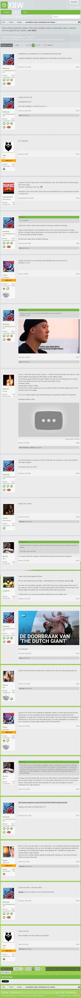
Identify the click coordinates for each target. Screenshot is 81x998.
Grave (20, 447)
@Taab (20, 892)
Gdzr (54, 39)
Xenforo (18, 992)
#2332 (77, 598)
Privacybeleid (76, 995)
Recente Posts (22, 16)
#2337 (77, 815)
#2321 (77, 67)
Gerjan (21, 658)
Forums (16, 12)
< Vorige (16, 45)
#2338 (77, 861)
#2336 (77, 789)
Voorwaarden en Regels (64, 995)
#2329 (77, 473)
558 (14, 394)
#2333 (77, 653)
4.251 (13, 690)
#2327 (77, 357)
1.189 (13, 596)
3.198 (13, 202)
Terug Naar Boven (71, 992)
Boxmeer (6, 389)
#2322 (77, 110)
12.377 (13, 75)
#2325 (77, 243)
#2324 (77, 198)
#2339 (77, 900)
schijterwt (6, 591)
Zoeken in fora (9, 16)
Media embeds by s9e (39, 995)
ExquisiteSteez (8, 197)
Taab (20, 115)
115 (27, 45)
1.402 (13, 562)
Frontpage (6, 12)
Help (57, 992)
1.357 (13, 164)
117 (33, 45)
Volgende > (50, 45)
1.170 (13, 523)
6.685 (13, 869)
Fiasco (5, 275)
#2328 (77, 443)
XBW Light (5, 992)
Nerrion (5, 556)
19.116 (13, 284)
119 (39, 45)
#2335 (77, 726)
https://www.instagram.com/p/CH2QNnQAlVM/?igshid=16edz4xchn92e (42, 802)
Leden (25, 12)
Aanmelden (74, 2)
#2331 (77, 560)
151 (45, 45)
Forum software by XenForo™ (16, 995)
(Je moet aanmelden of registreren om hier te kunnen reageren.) (63, 969)
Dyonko (5, 685)
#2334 (77, 683)
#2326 (77, 274)
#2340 (77, 944)
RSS (78, 992)
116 (30, 45)
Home (62, 992)
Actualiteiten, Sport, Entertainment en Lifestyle (27, 39)
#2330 (77, 517)
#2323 (77, 154)
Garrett (5, 518)
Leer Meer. (32, 30)
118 (36, 45)
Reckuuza (6, 68)
